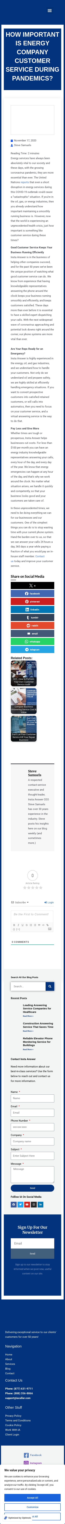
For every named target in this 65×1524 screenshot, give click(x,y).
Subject (15, 1149)
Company (16, 1135)
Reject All (32, 1516)
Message (16, 1163)
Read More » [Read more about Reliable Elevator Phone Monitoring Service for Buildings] (28, 1049)
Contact (9, 1373)
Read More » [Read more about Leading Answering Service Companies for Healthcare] (28, 1016)
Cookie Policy (13, 1425)
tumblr (32, 617)
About (8, 1359)
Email (14, 1106)
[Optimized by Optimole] (17, 1517)
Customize (32, 1507)
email (32, 633)
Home (8, 1354)
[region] (32, 1494)
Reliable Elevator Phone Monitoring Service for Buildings (38, 1042)
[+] (18, 929)
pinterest (32, 601)
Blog (7, 1368)
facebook (32, 593)
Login (49, 902)
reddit (32, 625)
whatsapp (32, 641)
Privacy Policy (13, 1415)
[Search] (50, 986)
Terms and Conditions (18, 1420)
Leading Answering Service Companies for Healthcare (37, 1008)
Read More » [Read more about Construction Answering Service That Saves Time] (28, 1031)
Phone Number (20, 1120)
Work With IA (12, 1429)
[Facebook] (32, 1455)
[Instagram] (32, 1463)
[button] (49, 10)
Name (14, 1092)
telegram (32, 649)
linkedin (32, 609)
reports (25, 182)
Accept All (32, 1497)
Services (10, 1364)
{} (14, 929)
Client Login (12, 1434)
